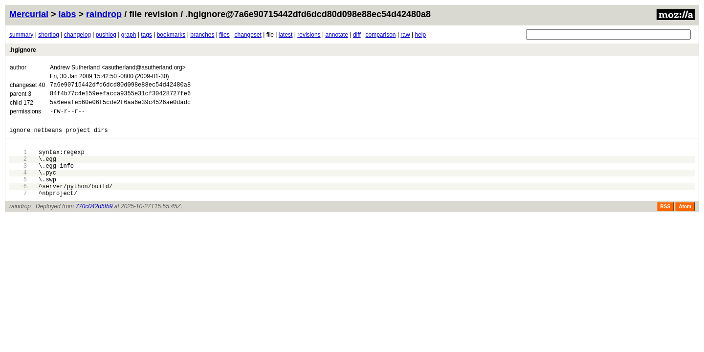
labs (67, 14)
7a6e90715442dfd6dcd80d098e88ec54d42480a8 (120, 86)
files (224, 34)
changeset (247, 34)
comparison (381, 34)
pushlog (106, 34)
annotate (336, 34)
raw (405, 34)
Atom (685, 225)
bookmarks (171, 34)
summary (21, 34)
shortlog (48, 34)
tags (146, 34)
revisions (308, 34)
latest (286, 34)
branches (202, 34)
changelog (77, 34)
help (420, 34)
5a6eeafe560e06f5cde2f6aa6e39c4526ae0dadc (120, 106)
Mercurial (28, 14)
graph (128, 34)
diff (357, 34)
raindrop (104, 14)
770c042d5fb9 (93, 225)
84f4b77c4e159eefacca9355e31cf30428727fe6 (120, 96)
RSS (665, 225)
